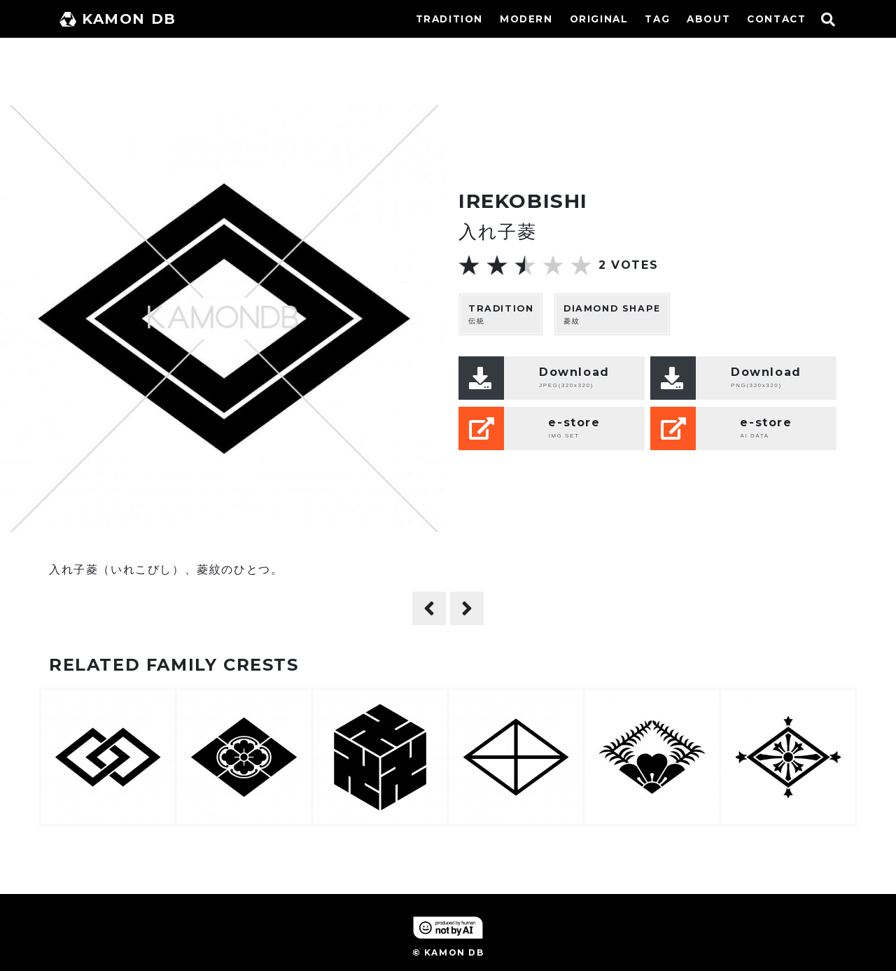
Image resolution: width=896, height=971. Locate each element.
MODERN (526, 19)
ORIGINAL (599, 19)
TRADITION (449, 19)
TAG (657, 19)
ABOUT (708, 19)
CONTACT (776, 19)
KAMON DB (117, 19)
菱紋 (612, 314)
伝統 (500, 314)
